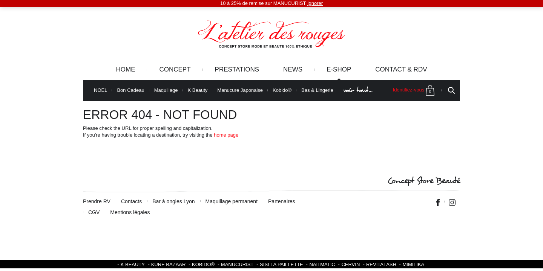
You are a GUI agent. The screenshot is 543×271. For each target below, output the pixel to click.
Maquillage (166, 90)
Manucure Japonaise (240, 90)
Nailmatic (322, 264)
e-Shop (339, 69)
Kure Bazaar (168, 264)
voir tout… (358, 90)
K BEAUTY (133, 264)
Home (125, 69)
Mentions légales (130, 212)
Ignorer (315, 3)
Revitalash (381, 264)
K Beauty (198, 90)
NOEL (100, 90)
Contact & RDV (401, 69)
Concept (174, 69)
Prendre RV (96, 201)
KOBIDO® (203, 264)
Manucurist (237, 264)
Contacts (131, 201)
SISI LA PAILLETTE (281, 264)
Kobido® (282, 90)
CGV (94, 212)
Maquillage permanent (232, 201)
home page (226, 135)
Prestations (237, 69)
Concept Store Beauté (423, 181)
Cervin (350, 264)
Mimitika (413, 264)
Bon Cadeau (130, 90)
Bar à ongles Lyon (173, 201)
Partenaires (281, 201)
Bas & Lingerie (317, 90)
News (292, 69)
